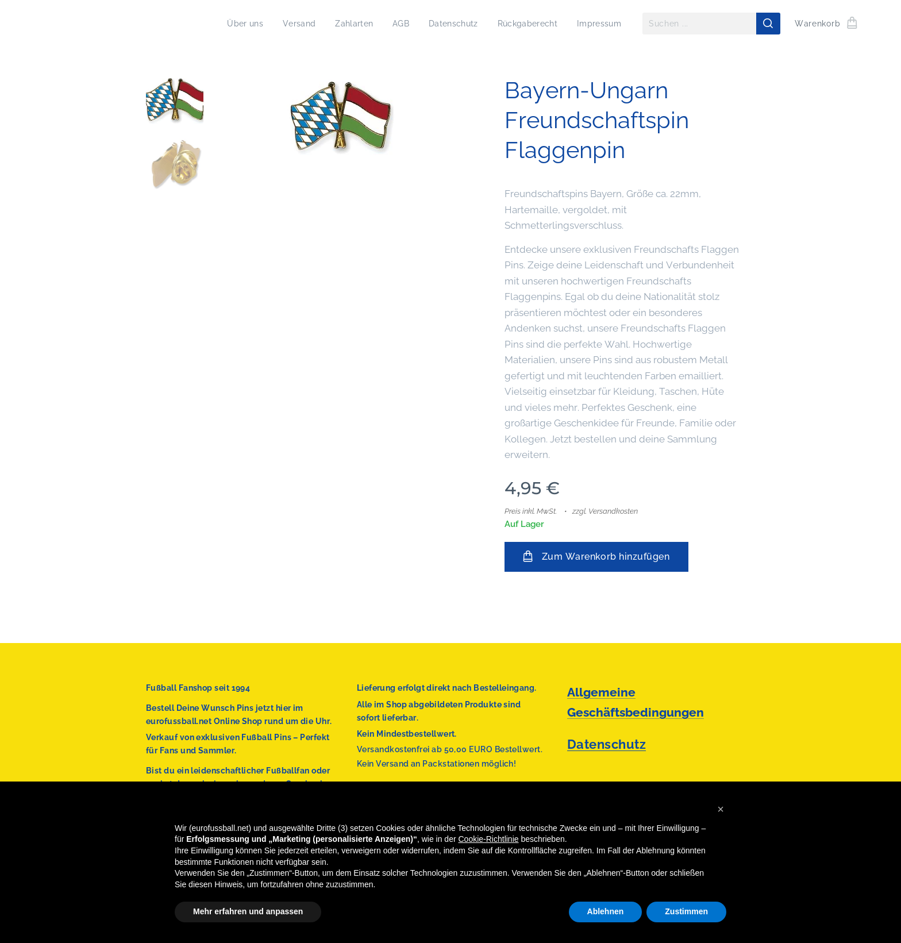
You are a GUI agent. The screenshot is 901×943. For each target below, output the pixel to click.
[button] (720, 809)
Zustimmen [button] (686, 911)
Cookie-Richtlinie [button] (489, 839)
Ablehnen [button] (605, 911)
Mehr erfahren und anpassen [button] (248, 911)
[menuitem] (233, 23)
